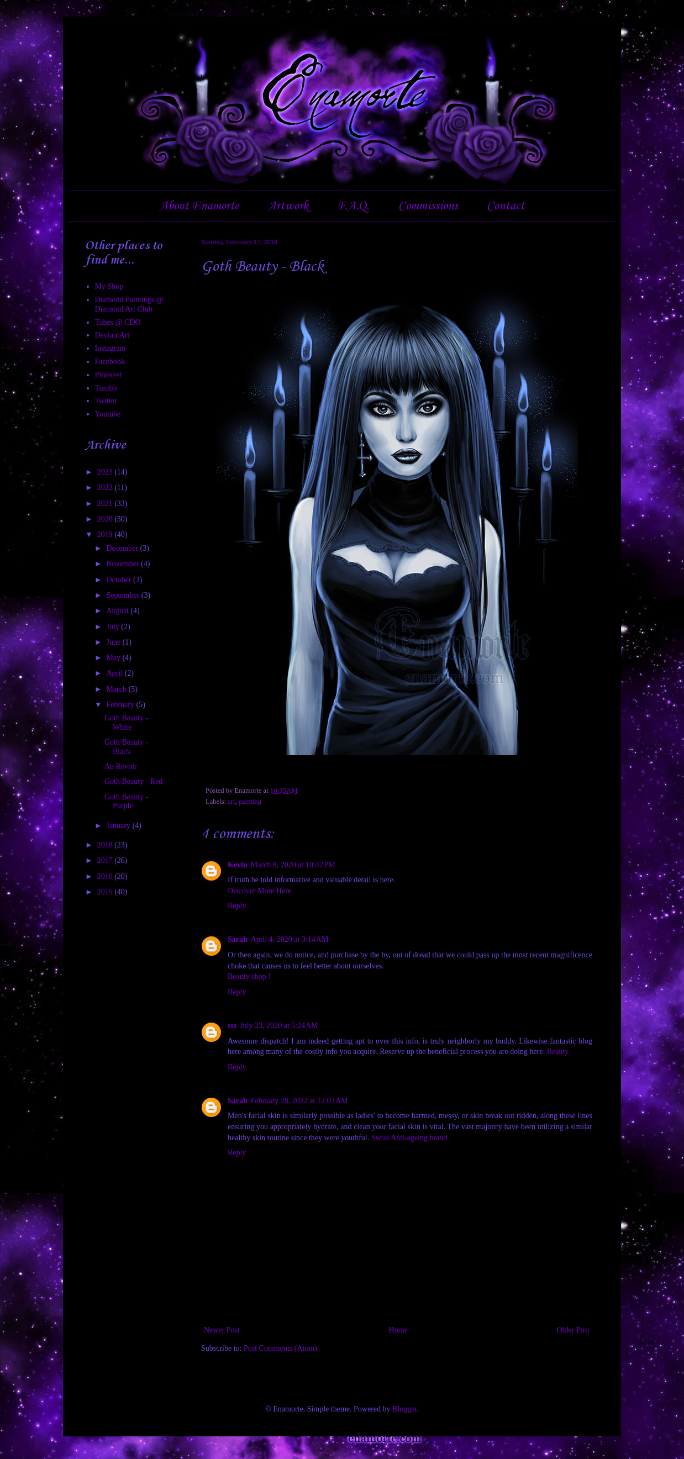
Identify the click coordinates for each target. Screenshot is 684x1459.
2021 (106, 503)
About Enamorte (199, 206)
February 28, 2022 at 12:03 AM (299, 1101)
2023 (106, 472)
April (115, 673)
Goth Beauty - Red (133, 781)
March (117, 689)
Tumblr (106, 388)
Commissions (428, 206)
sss (232, 1025)
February (121, 704)
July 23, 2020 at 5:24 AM (279, 1025)
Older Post (573, 1330)
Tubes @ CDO (118, 322)
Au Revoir (120, 766)
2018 (106, 845)
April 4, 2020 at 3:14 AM (290, 939)
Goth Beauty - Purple (126, 801)
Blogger (404, 1409)
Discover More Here (259, 891)
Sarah (238, 939)
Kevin (238, 865)
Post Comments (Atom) (280, 1348)
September (123, 595)
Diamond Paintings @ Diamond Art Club (129, 304)
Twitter (106, 401)
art (231, 801)
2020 (106, 519)
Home (398, 1330)
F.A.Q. (353, 206)
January (119, 825)
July (113, 627)
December (123, 548)
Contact (505, 206)
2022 (106, 487)
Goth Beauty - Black (126, 747)
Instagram (110, 348)
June (114, 642)
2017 (106, 860)
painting (250, 801)
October (119, 580)
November (123, 564)
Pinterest (108, 375)
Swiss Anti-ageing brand (409, 1138)
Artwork (288, 206)
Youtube (108, 414)
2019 (106, 534)
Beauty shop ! (249, 976)
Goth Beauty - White (126, 722)
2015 (106, 892)
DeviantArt (112, 335)
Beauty (558, 1051)
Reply (237, 906)
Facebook (110, 361)
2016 (106, 876)
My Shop (109, 286)
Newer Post (222, 1330)
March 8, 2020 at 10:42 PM (293, 865)
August (118, 611)
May (114, 658)
